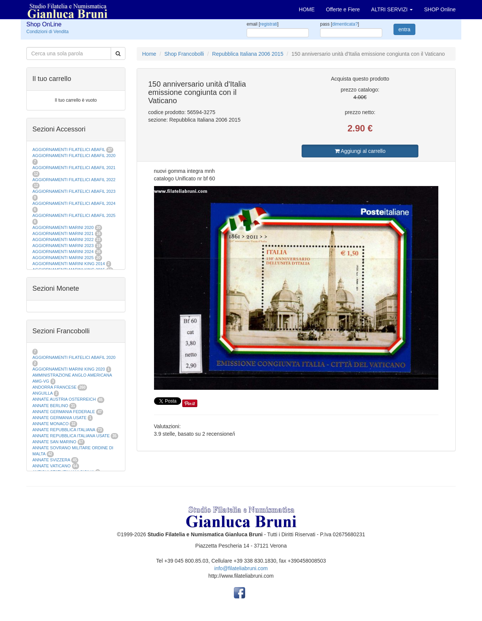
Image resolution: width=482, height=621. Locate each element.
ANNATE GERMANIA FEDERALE (63, 411)
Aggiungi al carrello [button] (360, 151)
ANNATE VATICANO (51, 466)
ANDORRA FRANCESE (54, 387)
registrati (268, 24)
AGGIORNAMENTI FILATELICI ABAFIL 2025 (74, 215)
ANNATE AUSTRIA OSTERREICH (64, 399)
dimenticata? (345, 24)
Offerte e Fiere (343, 9)
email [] (263, 24)
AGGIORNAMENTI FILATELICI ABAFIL (69, 149)
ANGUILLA (42, 393)
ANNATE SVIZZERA (51, 460)
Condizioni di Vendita (47, 31)
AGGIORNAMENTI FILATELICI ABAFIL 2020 (74, 155)
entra (404, 29)
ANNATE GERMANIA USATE (59, 417)
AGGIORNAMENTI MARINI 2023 (63, 245)
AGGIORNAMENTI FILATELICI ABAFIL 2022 (74, 179)
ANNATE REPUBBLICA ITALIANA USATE (71, 435)
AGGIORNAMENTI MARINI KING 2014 (68, 263)
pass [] (339, 24)
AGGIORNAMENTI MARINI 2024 (63, 251)
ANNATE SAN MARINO (54, 441)
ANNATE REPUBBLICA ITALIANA (63, 429)
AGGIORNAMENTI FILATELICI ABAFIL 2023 (74, 191)
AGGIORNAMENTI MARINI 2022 (63, 239)
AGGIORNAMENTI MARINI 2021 (63, 233)
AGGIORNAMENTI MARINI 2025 (63, 257)
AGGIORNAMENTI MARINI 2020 (63, 227)
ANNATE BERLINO (50, 405)
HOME (307, 9)
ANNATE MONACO (50, 423)
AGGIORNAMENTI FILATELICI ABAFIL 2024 (74, 203)
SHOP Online (440, 9)
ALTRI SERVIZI (392, 9)
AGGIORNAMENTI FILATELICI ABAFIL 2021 (74, 167)
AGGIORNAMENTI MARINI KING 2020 (68, 369)
